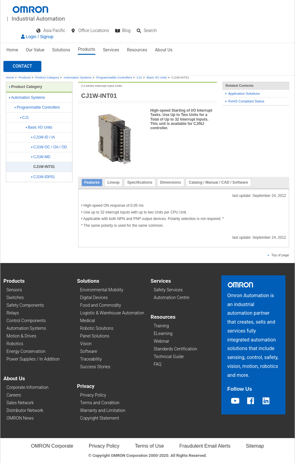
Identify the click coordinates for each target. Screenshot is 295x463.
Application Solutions (243, 93)
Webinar (161, 341)
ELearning (163, 333)
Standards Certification (175, 348)
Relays (12, 312)
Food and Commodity (100, 305)
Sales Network (20, 402)
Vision (86, 343)
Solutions (61, 49)
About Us (163, 49)
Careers (13, 395)
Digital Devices (94, 297)
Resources (137, 49)
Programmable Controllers (114, 77)
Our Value (35, 49)
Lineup (113, 182)
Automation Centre (171, 297)
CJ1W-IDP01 (43, 177)
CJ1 (139, 77)
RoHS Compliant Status (245, 101)
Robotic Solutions (97, 328)
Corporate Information (27, 387)
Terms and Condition (100, 402)
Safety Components (25, 305)
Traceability (91, 359)
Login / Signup (37, 36)
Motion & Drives (21, 335)
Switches (15, 297)
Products (86, 49)
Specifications (139, 182)
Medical (87, 320)
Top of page (278, 255)
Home (12, 49)
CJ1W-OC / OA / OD (49, 147)
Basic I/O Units (157, 77)
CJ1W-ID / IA (43, 137)
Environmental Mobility (101, 289)
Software (88, 351)
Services (111, 49)
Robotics (14, 343)
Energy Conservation (25, 351)
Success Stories (95, 366)
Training (161, 325)
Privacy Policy (93, 395)
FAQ (157, 364)
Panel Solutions (95, 335)
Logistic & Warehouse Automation (112, 312)
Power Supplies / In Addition (33, 359)
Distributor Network (24, 410)
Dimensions (170, 182)
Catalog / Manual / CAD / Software (218, 182)
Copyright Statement (99, 418)
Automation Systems (78, 77)
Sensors (14, 289)
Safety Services (168, 289)
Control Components (26, 320)
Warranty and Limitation (102, 410)
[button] (22, 66)
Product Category (47, 77)
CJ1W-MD (40, 157)
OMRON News (20, 418)
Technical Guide (169, 356)
